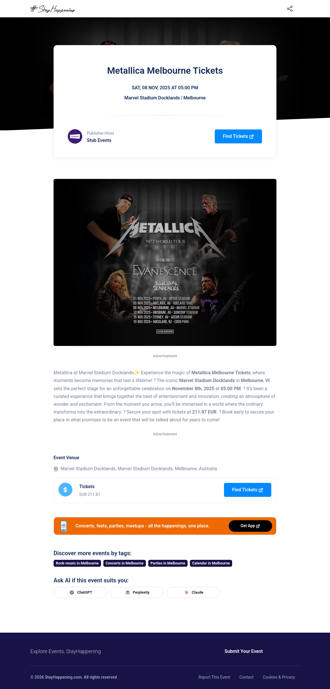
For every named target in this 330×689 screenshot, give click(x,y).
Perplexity (137, 592)
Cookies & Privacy (279, 677)
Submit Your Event (240, 651)
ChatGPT (80, 592)
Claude (193, 592)
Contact (246, 677)
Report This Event (214, 677)
